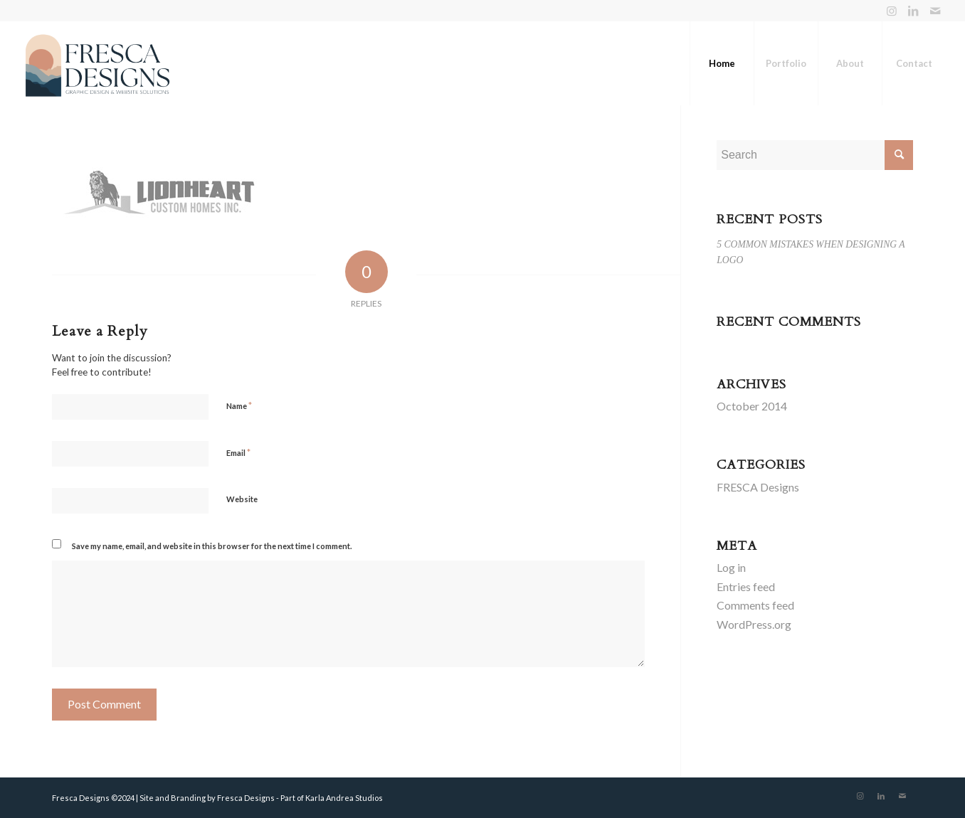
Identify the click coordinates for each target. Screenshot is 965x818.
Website (242, 499)
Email (238, 452)
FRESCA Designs (758, 487)
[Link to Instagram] (892, 10)
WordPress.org (754, 624)
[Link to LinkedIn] (913, 10)
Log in (731, 567)
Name (239, 405)
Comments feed (755, 605)
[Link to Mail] (935, 10)
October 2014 (752, 406)
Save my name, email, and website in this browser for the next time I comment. (212, 546)
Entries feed (746, 586)
